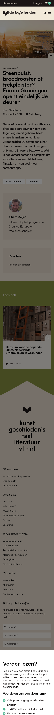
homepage (12, 686)
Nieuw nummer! (10, 3)
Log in (6, 670)
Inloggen (37, 3)
